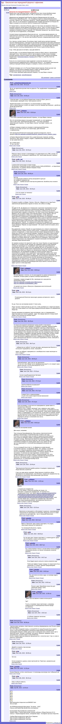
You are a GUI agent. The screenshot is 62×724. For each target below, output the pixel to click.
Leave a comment (55, 77)
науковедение (17, 75)
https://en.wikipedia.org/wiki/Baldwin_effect (25, 283)
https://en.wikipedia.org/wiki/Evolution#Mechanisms (28, 282)
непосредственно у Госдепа (26, 57)
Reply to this (13, 91)
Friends (19, 5)
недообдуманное (27, 75)
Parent (19, 157)
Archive (14, 5)
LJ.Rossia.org (57, 723)
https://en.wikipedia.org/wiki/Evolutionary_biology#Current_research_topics (35, 134)
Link (8, 13)
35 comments (45, 77)
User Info (25, 5)
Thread (18, 145)
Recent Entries (6, 5)
